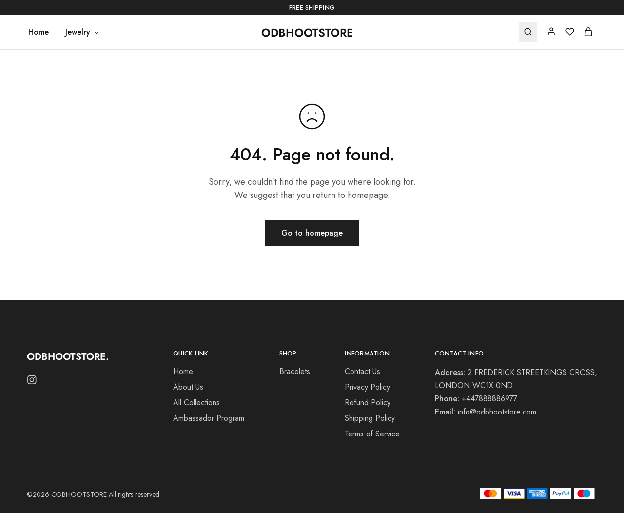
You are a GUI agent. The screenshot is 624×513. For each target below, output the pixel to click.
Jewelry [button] (82, 32)
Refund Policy (367, 402)
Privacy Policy (367, 387)
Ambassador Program (208, 418)
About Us (188, 387)
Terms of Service (372, 433)
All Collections (196, 402)
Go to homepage (312, 232)
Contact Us (362, 371)
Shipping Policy (370, 418)
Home (38, 32)
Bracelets (294, 371)
